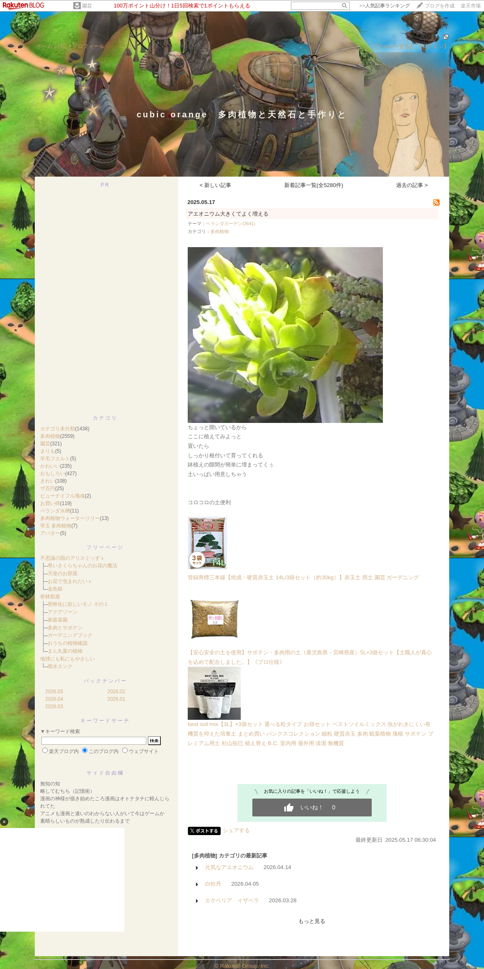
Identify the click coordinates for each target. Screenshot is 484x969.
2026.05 (54, 692)
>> (384, 6)
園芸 (87, 6)
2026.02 (116, 692)
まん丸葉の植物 (65, 651)
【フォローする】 (393, 46)
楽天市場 (471, 6)
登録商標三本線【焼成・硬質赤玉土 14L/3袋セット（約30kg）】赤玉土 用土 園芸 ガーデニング (303, 577)
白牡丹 (213, 884)
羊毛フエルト (55, 458)
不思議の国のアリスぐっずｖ (72, 558)
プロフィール (88, 46)
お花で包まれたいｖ (70, 581)
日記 (62, 46)
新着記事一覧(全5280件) (314, 185)
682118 (428, 37)
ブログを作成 (440, 6)
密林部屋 (50, 597)
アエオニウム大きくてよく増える (228, 214)
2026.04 (54, 699)
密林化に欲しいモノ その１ (78, 604)
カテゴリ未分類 (57, 429)
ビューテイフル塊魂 (62, 496)
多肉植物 (50, 436)
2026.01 (116, 699)
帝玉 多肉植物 (55, 526)
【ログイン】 (433, 46)
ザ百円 (47, 488)
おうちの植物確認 (67, 643)
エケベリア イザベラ (232, 900)
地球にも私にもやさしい (67, 659)
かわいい (50, 466)
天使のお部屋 (62, 573)
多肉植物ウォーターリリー (70, 518)
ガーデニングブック (70, 635)
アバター (50, 533)
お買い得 (50, 503)
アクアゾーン (62, 612)
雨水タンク (60, 666)
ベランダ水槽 (55, 511)
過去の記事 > (412, 185)
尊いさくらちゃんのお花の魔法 (82, 565)
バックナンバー (105, 681)
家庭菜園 (58, 620)
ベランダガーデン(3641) (230, 223)
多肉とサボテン (65, 628)
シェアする (236, 830)
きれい (47, 481)
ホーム (44, 46)
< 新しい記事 (216, 185)
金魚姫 (55, 589)
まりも (47, 451)
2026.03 (54, 706)
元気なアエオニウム (229, 867)
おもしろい (52, 473)
